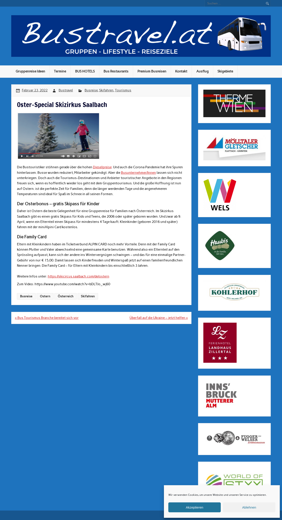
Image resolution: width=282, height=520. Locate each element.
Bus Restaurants (116, 71)
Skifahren (106, 90)
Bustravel (66, 90)
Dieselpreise (102, 167)
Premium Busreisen (151, 71)
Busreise (91, 90)
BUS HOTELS (85, 71)
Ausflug (202, 71)
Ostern (45, 296)
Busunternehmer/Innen (138, 173)
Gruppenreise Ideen (30, 71)
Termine (60, 71)
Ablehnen (249, 507)
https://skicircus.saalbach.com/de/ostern (78, 276)
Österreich (65, 296)
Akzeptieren (194, 507)
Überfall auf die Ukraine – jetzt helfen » (159, 318)
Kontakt (181, 71)
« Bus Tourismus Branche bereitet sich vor (46, 318)
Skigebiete (225, 71)
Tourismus (123, 90)
